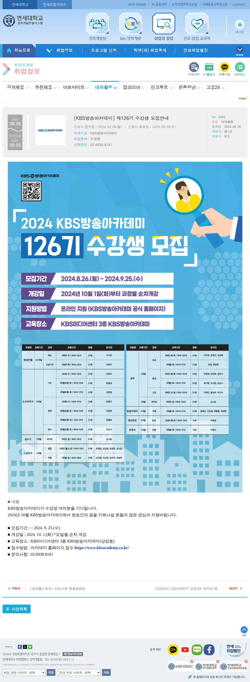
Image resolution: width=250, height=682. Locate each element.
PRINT (243, 99)
